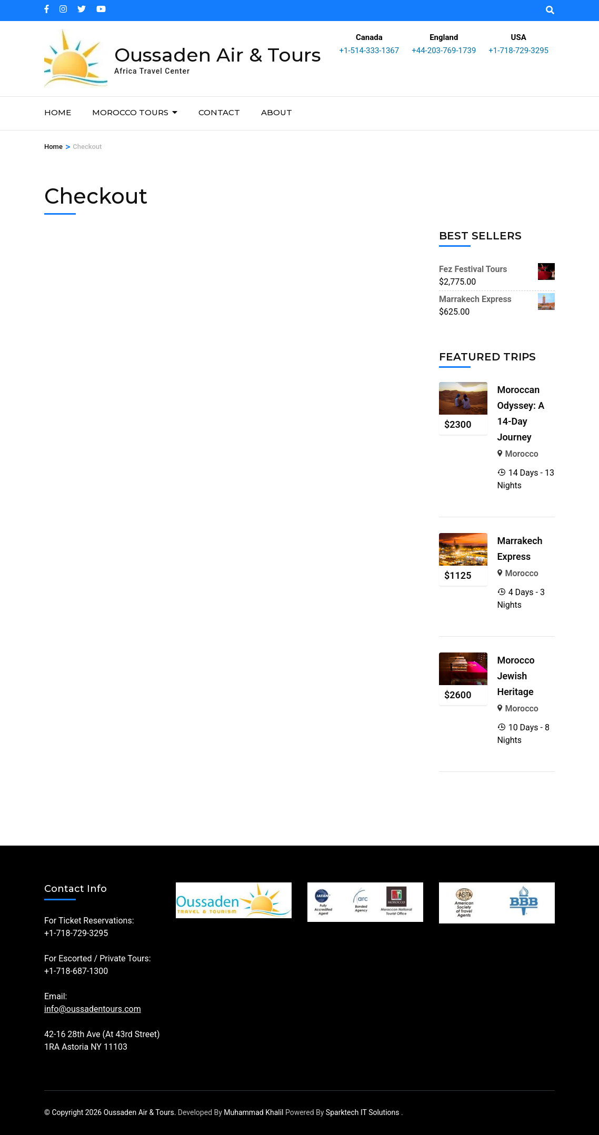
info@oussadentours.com (92, 1009)
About (276, 112)
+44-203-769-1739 (444, 50)
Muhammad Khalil (253, 1112)
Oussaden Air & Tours (217, 54)
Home (57, 112)
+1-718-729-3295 (518, 50)
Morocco (521, 454)
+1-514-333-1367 (370, 50)
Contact (219, 112)
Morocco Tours (130, 112)
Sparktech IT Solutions (363, 1112)
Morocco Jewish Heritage (515, 676)
